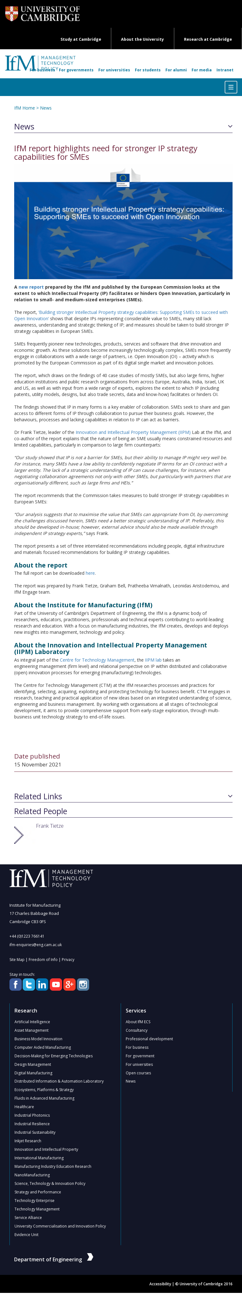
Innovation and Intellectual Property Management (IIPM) (133, 432)
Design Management (32, 1064)
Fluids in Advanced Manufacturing (44, 1098)
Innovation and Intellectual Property (46, 1149)
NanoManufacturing (32, 1175)
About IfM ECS (138, 1021)
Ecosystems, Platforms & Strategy (44, 1090)
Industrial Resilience (32, 1124)
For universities (114, 70)
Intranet (224, 70)
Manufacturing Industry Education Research (52, 1166)
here (90, 573)
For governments (76, 70)
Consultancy (136, 1030)
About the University (142, 39)
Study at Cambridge (80, 39)
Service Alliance (28, 1218)
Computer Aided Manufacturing (42, 1047)
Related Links (38, 796)
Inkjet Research (27, 1141)
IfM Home (24, 108)
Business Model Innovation (38, 1039)
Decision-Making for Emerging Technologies (53, 1056)
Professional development (149, 1039)
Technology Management (37, 1209)
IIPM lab (153, 660)
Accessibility (160, 1284)
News (46, 108)
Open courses (138, 1073)
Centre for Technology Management (97, 660)
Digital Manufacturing (33, 1073)
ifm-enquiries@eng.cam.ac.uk (35, 944)
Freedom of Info (43, 959)
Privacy (68, 959)
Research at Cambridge (208, 39)
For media (202, 70)
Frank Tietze (50, 825)
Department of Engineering (53, 1259)
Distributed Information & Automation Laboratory (59, 1081)
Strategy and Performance (37, 1192)
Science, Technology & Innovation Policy (49, 1183)
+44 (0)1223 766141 (26, 936)
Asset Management (31, 1030)
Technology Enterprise (34, 1201)
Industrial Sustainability (34, 1132)
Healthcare (24, 1107)
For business (42, 70)
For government (140, 1056)
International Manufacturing (39, 1158)
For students (148, 70)
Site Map (17, 959)
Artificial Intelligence (32, 1021)
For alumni (176, 70)
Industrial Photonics (32, 1115)
